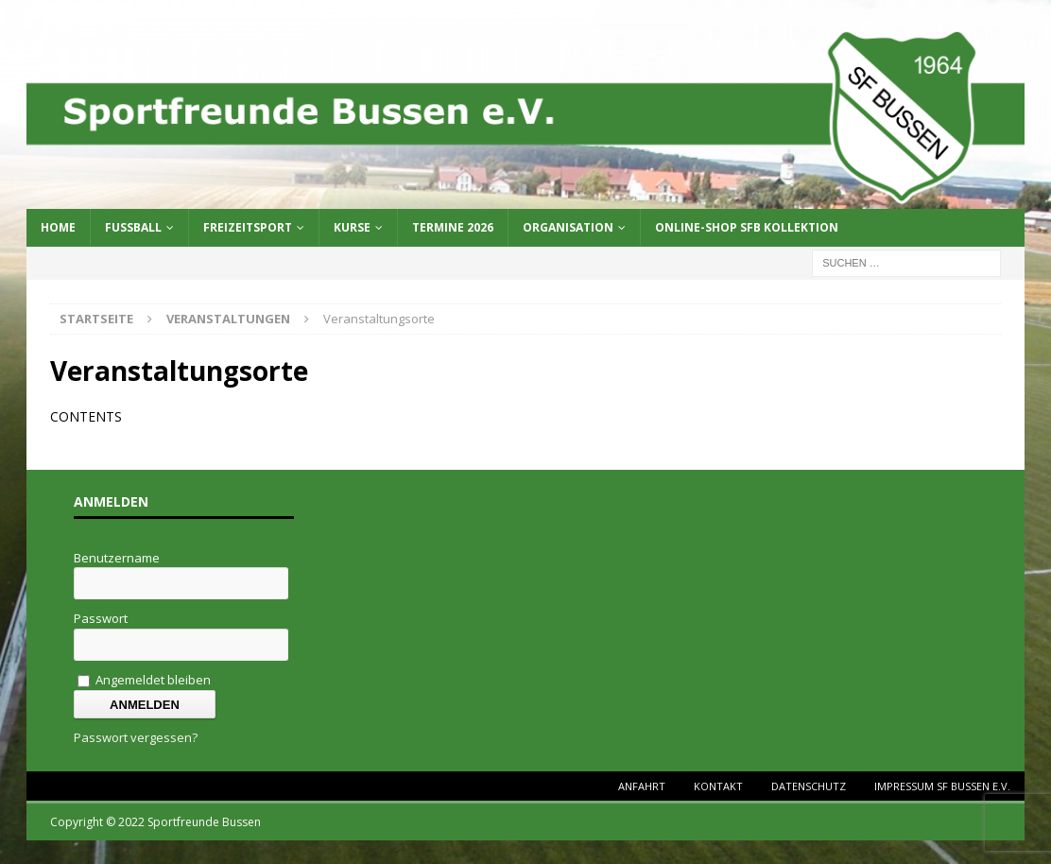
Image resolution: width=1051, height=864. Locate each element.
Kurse (352, 227)
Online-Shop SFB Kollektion (746, 227)
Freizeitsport (247, 227)
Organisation (568, 227)
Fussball (133, 227)
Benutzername (117, 557)
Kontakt (718, 786)
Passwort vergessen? (136, 737)
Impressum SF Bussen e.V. (942, 786)
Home (58, 227)
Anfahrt (641, 786)
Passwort (101, 618)
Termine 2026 (452, 227)
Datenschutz (808, 786)
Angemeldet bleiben (144, 679)
